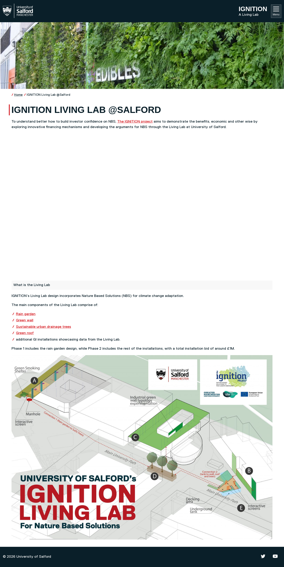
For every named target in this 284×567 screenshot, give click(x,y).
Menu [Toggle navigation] (276, 11)
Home (18, 94)
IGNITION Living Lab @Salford (48, 94)
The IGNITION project (135, 121)
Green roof (25, 333)
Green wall (24, 320)
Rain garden (26, 314)
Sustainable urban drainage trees (43, 327)
